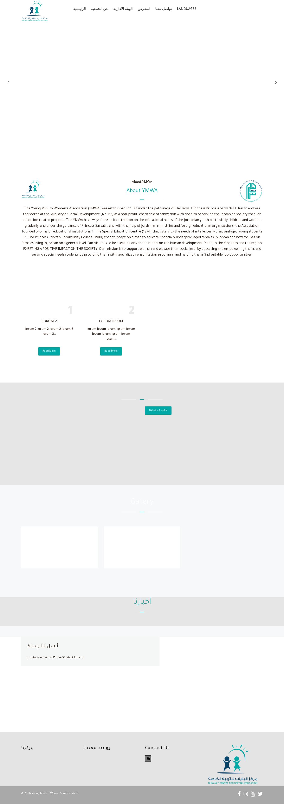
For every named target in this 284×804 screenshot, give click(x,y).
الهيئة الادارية (123, 9)
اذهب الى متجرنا (158, 410)
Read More (49, 351)
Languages (186, 9)
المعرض (144, 9)
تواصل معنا (163, 9)
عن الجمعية (99, 9)
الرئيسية (79, 9)
